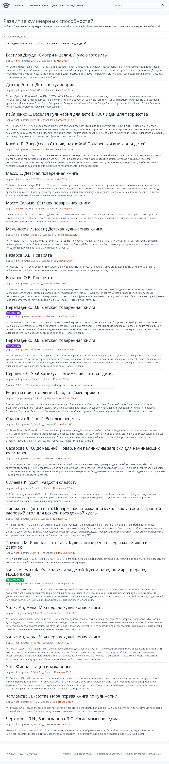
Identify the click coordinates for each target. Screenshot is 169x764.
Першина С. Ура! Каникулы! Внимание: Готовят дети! (59, 373)
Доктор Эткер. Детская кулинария (40, 84)
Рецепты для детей (74, 43)
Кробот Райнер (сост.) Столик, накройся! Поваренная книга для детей (76, 143)
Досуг (39, 43)
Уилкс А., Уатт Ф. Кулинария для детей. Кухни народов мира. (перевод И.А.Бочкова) (77, 572)
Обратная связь (38, 5)
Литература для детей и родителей (64, 26)
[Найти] (162, 5)
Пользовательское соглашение (143, 753)
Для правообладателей (67, 5)
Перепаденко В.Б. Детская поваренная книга (50, 307)
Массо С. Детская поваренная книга (42, 173)
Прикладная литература (27, 26)
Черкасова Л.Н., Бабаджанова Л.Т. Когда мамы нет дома (62, 718)
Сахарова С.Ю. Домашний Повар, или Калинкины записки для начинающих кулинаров (83, 450)
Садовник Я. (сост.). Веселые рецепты (43, 418)
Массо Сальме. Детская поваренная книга (48, 203)
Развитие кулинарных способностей (139, 26)
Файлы (19, 5)
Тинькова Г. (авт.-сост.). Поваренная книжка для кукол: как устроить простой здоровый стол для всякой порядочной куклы (83, 511)
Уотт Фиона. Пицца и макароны (38, 666)
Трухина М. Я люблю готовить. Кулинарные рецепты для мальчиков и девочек (77, 545)
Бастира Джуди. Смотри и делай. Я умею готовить (56, 55)
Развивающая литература (101, 26)
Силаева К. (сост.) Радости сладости (41, 482)
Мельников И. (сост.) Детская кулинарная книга (54, 229)
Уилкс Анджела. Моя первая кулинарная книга (53, 607)
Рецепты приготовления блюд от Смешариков (52, 392)
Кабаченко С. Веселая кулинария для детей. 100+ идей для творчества (77, 114)
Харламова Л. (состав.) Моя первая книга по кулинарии (61, 696)
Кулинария (53, 43)
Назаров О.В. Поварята (29, 255)
